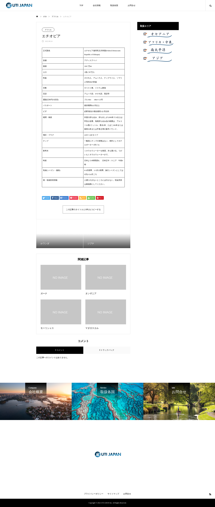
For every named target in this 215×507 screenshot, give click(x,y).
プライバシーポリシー (93, 494)
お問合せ (131, 5)
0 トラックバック (106, 350)
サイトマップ (113, 494)
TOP (81, 5)
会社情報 (97, 5)
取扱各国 (114, 5)
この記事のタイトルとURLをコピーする (83, 209)
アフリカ (48, 30)
